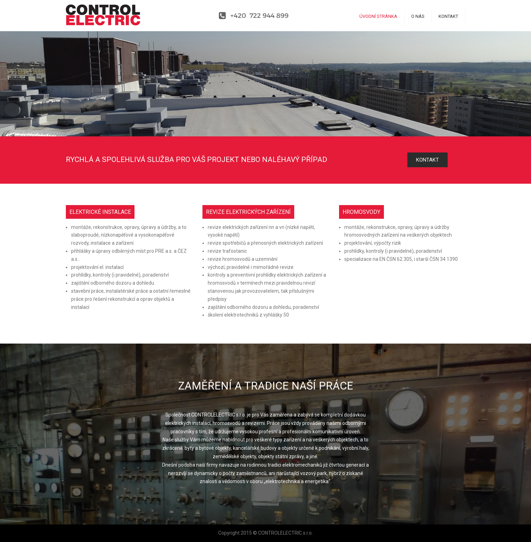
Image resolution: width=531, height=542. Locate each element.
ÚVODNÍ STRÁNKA (378, 16)
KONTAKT (448, 16)
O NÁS (418, 16)
